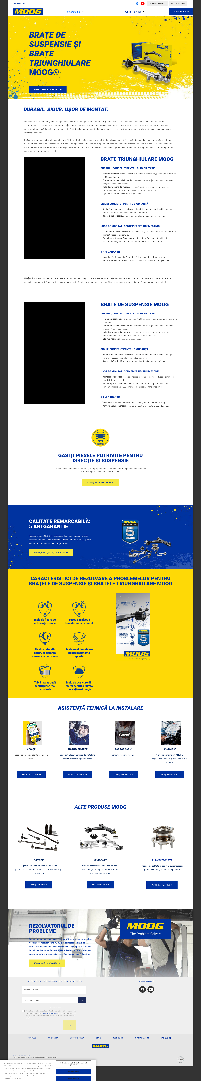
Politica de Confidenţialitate (51, 1029)
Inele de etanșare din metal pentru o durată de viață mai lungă (79, 698)
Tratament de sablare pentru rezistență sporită (79, 658)
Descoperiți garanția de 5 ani (49, 552)
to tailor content (55, 1023)
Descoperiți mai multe (46, 978)
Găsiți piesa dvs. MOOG (46, 89)
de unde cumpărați (158, 3)
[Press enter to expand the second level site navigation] (82, 11)
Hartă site (167, 1053)
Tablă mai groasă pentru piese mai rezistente (45, 696)
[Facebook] (137, 4)
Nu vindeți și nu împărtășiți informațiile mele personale (74, 1064)
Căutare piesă (179, 11)
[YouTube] (143, 4)
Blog (98, 1053)
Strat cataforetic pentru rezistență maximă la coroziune (44, 660)
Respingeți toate (73, 1071)
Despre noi (118, 1053)
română (18, 3)
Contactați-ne (178, 3)
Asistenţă (129, 11)
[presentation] (41, 1041)
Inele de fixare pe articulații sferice (45, 622)
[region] (48, 1070)
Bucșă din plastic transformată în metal (79, 623)
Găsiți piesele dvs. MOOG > (100, 482)
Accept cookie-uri (73, 1078)
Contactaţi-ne (142, 1053)
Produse (72, 11)
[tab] (143, 659)
